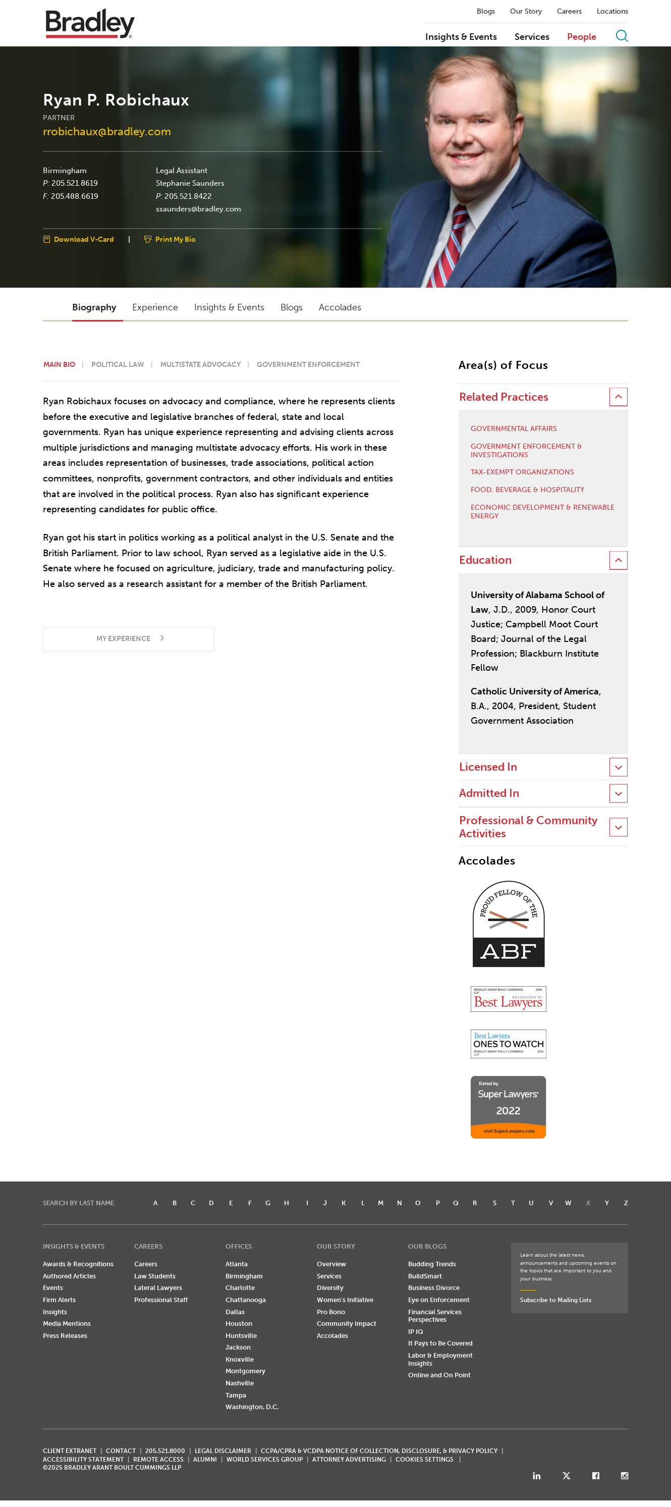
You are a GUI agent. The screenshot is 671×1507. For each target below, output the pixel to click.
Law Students (155, 1276)
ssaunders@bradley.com (198, 208)
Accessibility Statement (83, 1459)
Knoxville (240, 1359)
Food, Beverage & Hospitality (527, 490)
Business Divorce (434, 1287)
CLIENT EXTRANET (69, 1451)
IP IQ (415, 1331)
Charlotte (240, 1287)
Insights (55, 1312)
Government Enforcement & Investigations (526, 451)
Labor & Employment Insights (440, 1359)
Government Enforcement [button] (308, 364)
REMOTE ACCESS (158, 1459)
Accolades (332, 1335)
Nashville (240, 1383)
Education (485, 560)
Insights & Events (461, 37)
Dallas (235, 1312)
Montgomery (245, 1371)
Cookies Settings (425, 1459)
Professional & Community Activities (528, 827)
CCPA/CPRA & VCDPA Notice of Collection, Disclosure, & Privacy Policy (379, 1451)
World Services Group (265, 1459)
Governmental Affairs (514, 429)
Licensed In (488, 767)
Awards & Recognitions (78, 1264)
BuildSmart (425, 1276)
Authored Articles (69, 1276)
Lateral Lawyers (158, 1287)
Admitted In (489, 793)
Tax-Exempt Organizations (522, 472)
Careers (569, 11)
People (581, 37)
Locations (612, 11)
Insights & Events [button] (229, 307)
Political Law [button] (117, 364)
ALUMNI (205, 1459)
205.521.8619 (74, 183)
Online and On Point (439, 1375)
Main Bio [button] (59, 364)
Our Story (526, 11)
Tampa (236, 1395)
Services (532, 37)
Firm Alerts (59, 1300)
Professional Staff (161, 1300)
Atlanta (237, 1264)
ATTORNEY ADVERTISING (349, 1459)
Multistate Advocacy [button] (200, 364)
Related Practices (503, 397)
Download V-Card (84, 239)
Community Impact (346, 1323)
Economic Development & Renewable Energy (542, 512)
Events (53, 1287)
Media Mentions (67, 1323)
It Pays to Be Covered (440, 1343)
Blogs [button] (292, 307)
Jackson (238, 1347)
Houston (239, 1323)
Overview (331, 1264)
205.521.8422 (188, 195)
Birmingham (65, 170)
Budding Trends (432, 1264)
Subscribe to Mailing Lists (555, 1300)
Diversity (330, 1287)
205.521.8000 (165, 1451)
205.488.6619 (74, 195)
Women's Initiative (345, 1300)
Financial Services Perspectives (435, 1316)
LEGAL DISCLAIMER (223, 1451)
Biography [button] (94, 307)
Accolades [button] (340, 307)
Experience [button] (155, 307)
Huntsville (241, 1335)
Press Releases (65, 1335)
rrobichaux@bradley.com (107, 131)
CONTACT (121, 1451)
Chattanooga (246, 1300)
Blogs (486, 11)
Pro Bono (331, 1312)
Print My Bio (175, 239)
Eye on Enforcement (439, 1300)
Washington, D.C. (252, 1407)
